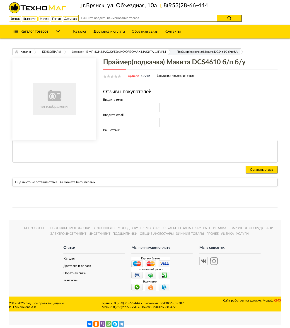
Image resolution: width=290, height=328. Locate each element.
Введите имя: (113, 99)
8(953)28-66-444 (186, 5)
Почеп (56, 18)
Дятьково (70, 18)
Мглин (44, 18)
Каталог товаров (34, 31)
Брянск (15, 18)
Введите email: (113, 115)
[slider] (112, 76)
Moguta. (272, 300)
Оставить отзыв (261, 169)
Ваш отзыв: (111, 130)
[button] (203, 261)
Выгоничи (29, 18)
